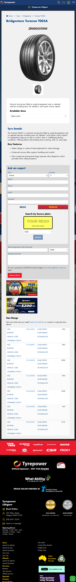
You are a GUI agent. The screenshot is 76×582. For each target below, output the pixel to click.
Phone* (10, 186)
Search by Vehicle (8, 528)
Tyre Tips (5, 538)
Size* (9, 173)
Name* (10, 179)
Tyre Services (6, 553)
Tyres (4, 525)
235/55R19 (30, 404)
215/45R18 (30, 343)
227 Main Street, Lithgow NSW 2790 (14, 496)
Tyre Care (5, 535)
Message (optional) (14, 254)
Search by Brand (8, 533)
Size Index (41, 525)
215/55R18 (30, 358)
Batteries (5, 551)
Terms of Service (60, 268)
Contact (5, 561)
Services (5, 548)
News (4, 569)
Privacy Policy (47, 268)
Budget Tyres (42, 530)
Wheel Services (7, 556)
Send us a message (13, 506)
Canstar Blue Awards (45, 527)
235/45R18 (30, 373)
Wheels (5, 540)
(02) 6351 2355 (12, 501)
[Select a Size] (38, 116)
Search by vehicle (37, 304)
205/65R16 (30, 311)
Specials (5, 559)
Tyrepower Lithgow (38, 7)
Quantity (52, 173)
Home (9, 16)
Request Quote (15, 275)
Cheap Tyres (42, 533)
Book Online (7, 564)
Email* (10, 192)
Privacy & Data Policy (14, 579)
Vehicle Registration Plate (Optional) (20, 247)
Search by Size (7, 530)
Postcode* (11, 199)
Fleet (4, 567)
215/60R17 (30, 327)
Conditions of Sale (26, 579)
